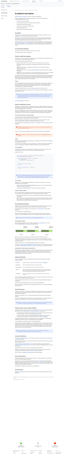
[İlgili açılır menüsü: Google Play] (44, 1)
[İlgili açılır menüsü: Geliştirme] (36, 1)
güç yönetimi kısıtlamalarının (34, 69)
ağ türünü (35, 262)
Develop (2, 3)
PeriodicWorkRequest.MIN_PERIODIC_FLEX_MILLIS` (28, 245)
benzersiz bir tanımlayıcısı (24, 338)
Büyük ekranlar (32, 452)
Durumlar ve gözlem (18, 371)
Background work (15, 3)
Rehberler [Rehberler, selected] (8, 5)
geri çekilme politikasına (34, 311)
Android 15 (40, 452)
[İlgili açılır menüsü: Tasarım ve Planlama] (30, 1)
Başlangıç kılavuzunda (18, 16)
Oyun (22, 452)
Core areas (8, 3)
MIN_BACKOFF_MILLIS (34, 313)
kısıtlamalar (23, 250)
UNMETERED (45, 262)
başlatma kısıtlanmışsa (45, 134)
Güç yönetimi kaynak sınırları (19, 100)
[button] (5, 7)
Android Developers (17, 10)
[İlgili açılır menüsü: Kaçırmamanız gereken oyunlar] (20, 1)
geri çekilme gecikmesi (25, 311)
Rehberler (36, 10)
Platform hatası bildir (58, 452)
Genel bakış (3, 5)
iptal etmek (45, 338)
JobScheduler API (37, 217)
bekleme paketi (34, 88)
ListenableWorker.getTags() (26, 352)
